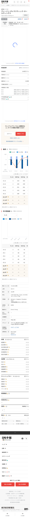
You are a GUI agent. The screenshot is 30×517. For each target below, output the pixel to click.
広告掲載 (8, 493)
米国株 (7, 5)
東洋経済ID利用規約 (15, 502)
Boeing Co (13, 334)
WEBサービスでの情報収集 (17, 493)
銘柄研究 (5, 452)
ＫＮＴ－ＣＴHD (15, 327)
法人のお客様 (22, 484)
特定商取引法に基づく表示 (15, 498)
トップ (2, 5)
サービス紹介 (18, 491)
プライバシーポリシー (12, 495)
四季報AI (5, 468)
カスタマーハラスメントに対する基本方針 (15, 500)
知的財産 (21, 495)
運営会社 (11, 491)
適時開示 (20, 19)
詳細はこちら (20, 133)
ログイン (9, 133)
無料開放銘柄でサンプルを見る (14, 141)
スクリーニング (6, 456)
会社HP (26, 19)
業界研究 (5, 460)
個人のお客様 (7, 484)
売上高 (5, 215)
